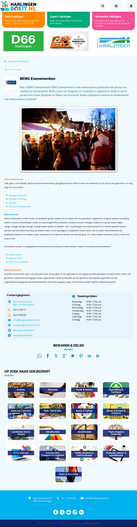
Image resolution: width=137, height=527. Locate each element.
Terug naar (18, 61)
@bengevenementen (23, 330)
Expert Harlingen (60, 16)
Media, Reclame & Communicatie (84, 454)
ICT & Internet (21, 453)
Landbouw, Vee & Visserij (21, 433)
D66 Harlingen (14, 16)
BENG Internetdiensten (92, 523)
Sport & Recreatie (68, 474)
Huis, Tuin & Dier (52, 411)
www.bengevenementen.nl (26, 325)
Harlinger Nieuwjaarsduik (19, 206)
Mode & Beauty (84, 390)
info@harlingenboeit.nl (97, 498)
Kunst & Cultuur (15, 69)
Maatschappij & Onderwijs (116, 433)
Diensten (52, 390)
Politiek (21, 390)
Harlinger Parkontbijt (17, 199)
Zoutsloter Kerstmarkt (18, 262)
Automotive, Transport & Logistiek (52, 454)
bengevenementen (22, 335)
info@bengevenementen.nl (26, 320)
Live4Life (12, 202)
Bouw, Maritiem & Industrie (116, 412)
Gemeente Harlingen (108, 16)
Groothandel (84, 432)
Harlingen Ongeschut (18, 195)
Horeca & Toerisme (21, 411)
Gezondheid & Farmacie (116, 391)
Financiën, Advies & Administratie (116, 454)
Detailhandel (52, 432)
